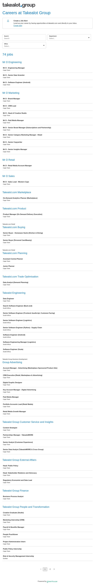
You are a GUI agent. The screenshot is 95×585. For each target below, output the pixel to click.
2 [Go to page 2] (50, 569)
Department (53, 36)
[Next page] (54, 569)
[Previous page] (40, 569)
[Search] (24, 39)
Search (6, 36)
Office (6, 44)
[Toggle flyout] (89, 37)
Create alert (18, 26)
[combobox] (49, 38)
